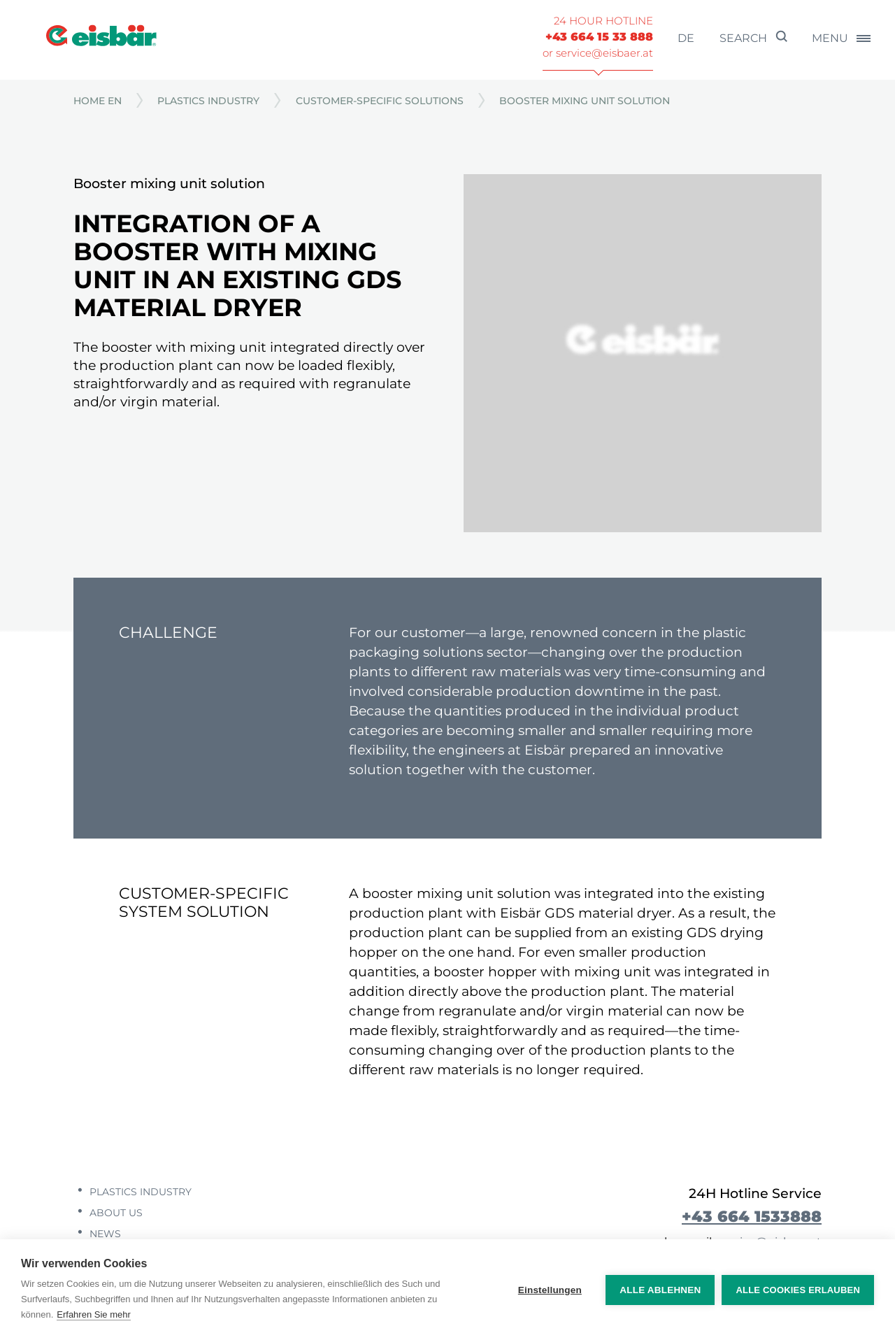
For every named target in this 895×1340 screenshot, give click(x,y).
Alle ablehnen (660, 1290)
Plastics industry (208, 100)
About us (115, 1212)
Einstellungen (550, 1290)
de (686, 38)
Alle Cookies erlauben (798, 1290)
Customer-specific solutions (380, 100)
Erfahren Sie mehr (94, 1314)
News (104, 1233)
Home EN (97, 100)
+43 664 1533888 (752, 1216)
